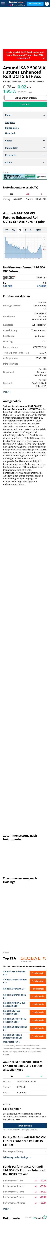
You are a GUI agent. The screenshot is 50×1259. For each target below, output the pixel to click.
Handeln (25, 104)
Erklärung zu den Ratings (16, 812)
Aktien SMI (10, 1208)
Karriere (9, 1183)
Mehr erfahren (11, 698)
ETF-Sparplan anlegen (26, 97)
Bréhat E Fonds (11, 995)
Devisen (37, 1218)
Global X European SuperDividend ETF (12, 693)
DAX (40, 1208)
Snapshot (10, 122)
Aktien (27, 1218)
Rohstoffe (10, 1227)
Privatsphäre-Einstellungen (36, 1195)
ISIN (26, 81)
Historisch (10, 133)
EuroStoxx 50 (12, 1212)
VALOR (6, 81)
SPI (20, 1208)
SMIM (32, 1208)
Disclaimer (35, 1186)
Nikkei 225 (25, 1215)
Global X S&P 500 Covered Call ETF (11, 669)
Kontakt (9, 1179)
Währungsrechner (14, 1230)
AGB (32, 1190)
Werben (25, 1183)
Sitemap (9, 1190)
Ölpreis (30, 1230)
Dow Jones (26, 1212)
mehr (7, 390)
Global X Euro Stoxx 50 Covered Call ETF (14, 677)
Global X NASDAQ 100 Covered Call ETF (14, 661)
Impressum (35, 1179)
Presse (8, 1186)
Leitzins (40, 1230)
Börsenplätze (12, 127)
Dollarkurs (10, 1221)
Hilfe (23, 1179)
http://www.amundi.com (33, 968)
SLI (25, 1208)
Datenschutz (36, 1183)
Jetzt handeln (25, 781)
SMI (7, 1218)
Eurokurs (23, 1221)
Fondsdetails (37, 630)
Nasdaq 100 (11, 1215)
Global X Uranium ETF (14, 645)
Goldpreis (17, 1218)
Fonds (8, 1224)
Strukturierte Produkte (25, 1224)
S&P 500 (37, 1215)
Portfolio (22, 1227)
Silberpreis (36, 1221)
